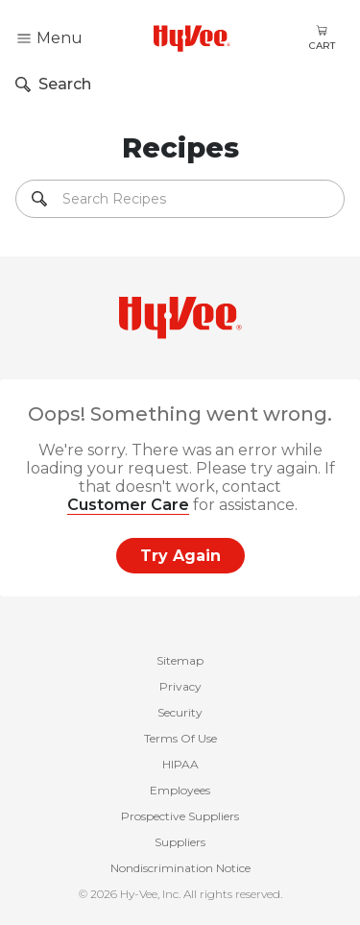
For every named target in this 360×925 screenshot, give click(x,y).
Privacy (180, 686)
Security (180, 712)
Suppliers (180, 842)
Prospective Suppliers (180, 816)
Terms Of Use (180, 738)
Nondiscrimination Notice (180, 868)
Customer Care (128, 505)
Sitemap (180, 660)
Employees (180, 790)
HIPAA (180, 764)
